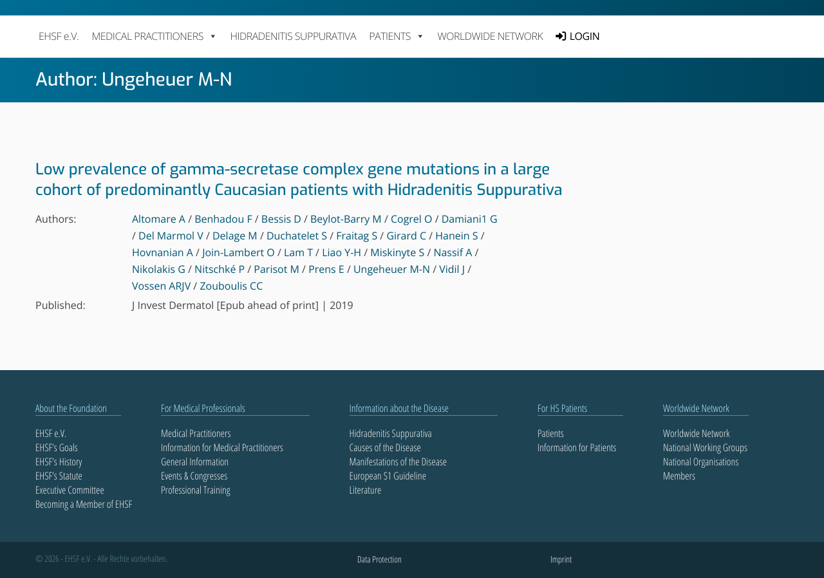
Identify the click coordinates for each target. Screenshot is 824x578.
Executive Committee (69, 490)
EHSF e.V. (59, 36)
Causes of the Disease (385, 447)
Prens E (326, 269)
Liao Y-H (341, 252)
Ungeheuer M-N (391, 269)
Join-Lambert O (238, 252)
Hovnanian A (162, 252)
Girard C (406, 235)
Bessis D (281, 219)
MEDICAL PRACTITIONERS (154, 36)
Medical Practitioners (195, 433)
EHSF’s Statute (58, 476)
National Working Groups (705, 447)
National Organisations (700, 461)
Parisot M (276, 269)
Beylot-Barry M (346, 219)
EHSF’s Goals (56, 447)
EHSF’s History (58, 461)
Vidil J (452, 269)
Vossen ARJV (161, 286)
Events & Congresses (194, 476)
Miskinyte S (397, 252)
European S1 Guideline (388, 476)
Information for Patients (577, 447)
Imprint (561, 560)
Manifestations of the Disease (398, 461)
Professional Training (195, 490)
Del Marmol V (170, 235)
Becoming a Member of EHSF (83, 504)
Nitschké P (219, 269)
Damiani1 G (470, 219)
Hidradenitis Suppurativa (293, 36)
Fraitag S (356, 235)
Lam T (298, 252)
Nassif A (452, 252)
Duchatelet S (297, 235)
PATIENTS (396, 36)
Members (679, 476)
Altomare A (158, 219)
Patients (551, 433)
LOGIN (584, 36)
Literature (366, 490)
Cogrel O (412, 219)
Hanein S (456, 235)
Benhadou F (223, 219)
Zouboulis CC (231, 286)
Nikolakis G (158, 269)
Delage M (235, 235)
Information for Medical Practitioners (222, 447)
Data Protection (379, 560)
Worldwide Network (490, 36)
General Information (195, 461)
